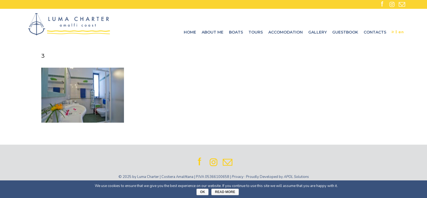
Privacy (238, 176)
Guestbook (345, 32)
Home (190, 32)
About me (212, 32)
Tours (255, 32)
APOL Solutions (296, 176)
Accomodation (285, 32)
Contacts (375, 32)
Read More (225, 192)
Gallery (317, 32)
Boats (236, 32)
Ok (202, 192)
